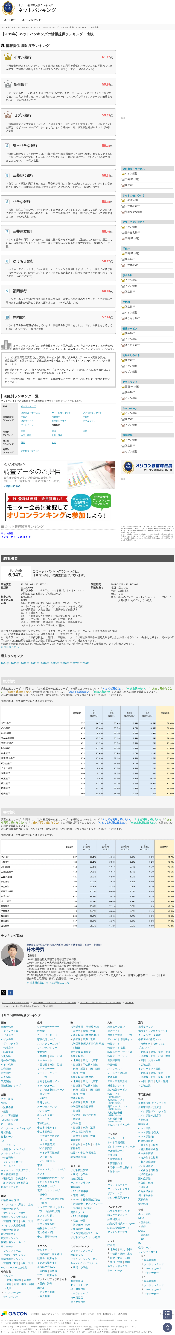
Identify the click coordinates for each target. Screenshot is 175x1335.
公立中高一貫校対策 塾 (83, 1114)
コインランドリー (47, 1047)
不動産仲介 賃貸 (10, 1229)
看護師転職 (113, 1060)
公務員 (76, 1208)
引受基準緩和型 (149, 1149)
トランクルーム (46, 1085)
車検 (39, 1165)
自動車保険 (7, 1026)
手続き (24, 417)
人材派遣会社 (114, 1119)
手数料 (86, 417)
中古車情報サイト (47, 1127)
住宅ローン (7, 1136)
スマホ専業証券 (9, 1115)
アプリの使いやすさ (92, 413)
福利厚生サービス (47, 1228)
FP (74, 1191)
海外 (49, 1283)
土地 (30, 1204)
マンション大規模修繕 (13, 1225)
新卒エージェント (117, 1107)
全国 (127, 1262)
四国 (143, 1060)
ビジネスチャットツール (121, 1146)
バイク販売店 (44, 1148)
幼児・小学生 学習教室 (83, 1152)
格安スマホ (159, 1043)
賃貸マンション (9, 1238)
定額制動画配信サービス (51, 1177)
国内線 (43, 1271)
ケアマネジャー (94, 1203)
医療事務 (83, 1191)
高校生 (76, 1144)
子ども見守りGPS (47, 1236)
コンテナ (45, 1093)
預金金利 (56, 417)
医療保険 (6, 1072)
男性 (23, 442)
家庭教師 (75, 1148)
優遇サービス (27, 421)
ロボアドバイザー (11, 1187)
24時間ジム (77, 1255)
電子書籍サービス (47, 1186)
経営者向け (116, 1159)
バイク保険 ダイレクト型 (152, 1111)
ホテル (41, 1287)
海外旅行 (57, 1254)
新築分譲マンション (12, 1259)
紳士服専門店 (78, 1289)
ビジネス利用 (47, 1292)
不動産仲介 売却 (10, 1200)
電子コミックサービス (49, 1190)
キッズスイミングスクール (84, 1263)
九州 (30, 1221)
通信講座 (75, 1187)
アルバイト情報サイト (119, 1039)
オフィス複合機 (46, 1224)
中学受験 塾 (77, 1098)
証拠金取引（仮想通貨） (17, 1182)
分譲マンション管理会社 (14, 1217)
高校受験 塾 (77, 1056)
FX (2, 1140)
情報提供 (127, 435)
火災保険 (6, 1056)
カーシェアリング (47, 1106)
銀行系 (7, 1149)
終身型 (144, 1145)
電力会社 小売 (45, 1232)
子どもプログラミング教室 (85, 1237)
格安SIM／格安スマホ (150, 1039)
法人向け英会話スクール (84, 1233)
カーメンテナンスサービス (52, 1169)
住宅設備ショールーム (13, 1242)
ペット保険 (7, 1064)
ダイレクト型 (10, 1030)
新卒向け (115, 1171)
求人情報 (122, 1314)
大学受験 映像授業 (81, 1051)
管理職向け (116, 1163)
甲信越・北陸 (90, 1064)
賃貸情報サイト (9, 1234)
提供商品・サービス (30, 413)
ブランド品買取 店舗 (48, 1211)
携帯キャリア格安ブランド (153, 1030)
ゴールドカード (12, 1166)
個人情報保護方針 (70, 1314)
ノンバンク (19, 1149)
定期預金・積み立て (30, 451)
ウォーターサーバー (48, 1026)
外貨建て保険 (145, 1182)
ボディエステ (114, 1193)
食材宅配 (42, 1051)
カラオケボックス (117, 1266)
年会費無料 (9, 1157)
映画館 (111, 1245)
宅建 (75, 1195)
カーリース (43, 1119)
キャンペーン (27, 425)
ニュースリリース (50, 1314)
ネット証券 (7, 1098)
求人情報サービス (117, 1089)
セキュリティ (89, 421)
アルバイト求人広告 (118, 1124)
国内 (42, 1283)
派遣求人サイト (116, 1085)
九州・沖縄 (57, 435)
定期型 (154, 1145)
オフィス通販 (44, 1219)
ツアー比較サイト (47, 1275)
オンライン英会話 (80, 1182)
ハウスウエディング (118, 1211)
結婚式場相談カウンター (121, 1223)
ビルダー (8, 1275)
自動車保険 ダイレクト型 (152, 1103)
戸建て (22, 1204)
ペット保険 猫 (146, 1136)
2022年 (25, 663)
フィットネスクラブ (82, 1250)
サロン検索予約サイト (119, 1197)
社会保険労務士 (91, 1199)
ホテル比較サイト (47, 1262)
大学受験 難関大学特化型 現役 (87, 1043)
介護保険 (143, 1187)
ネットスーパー (46, 1068)
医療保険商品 (145, 1140)
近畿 (85, 431)
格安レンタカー (46, 1114)
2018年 (65, 663)
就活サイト (113, 1030)
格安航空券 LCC (46, 1266)
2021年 (35, 663)
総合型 (43, 1194)
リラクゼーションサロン (84, 1259)
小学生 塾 (76, 1123)
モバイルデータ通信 (149, 1035)
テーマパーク (114, 1270)
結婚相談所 (113, 1219)
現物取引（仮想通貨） (15, 1178)
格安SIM (145, 1043)
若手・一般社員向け (121, 1167)
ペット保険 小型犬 (148, 1132)
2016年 (85, 663)
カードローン (8, 1145)
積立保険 (143, 1203)
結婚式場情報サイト (118, 1227)
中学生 (86, 1144)
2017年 (75, 663)
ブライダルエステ (117, 1185)
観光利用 (45, 1296)
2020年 (45, 663)
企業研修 (112, 1154)
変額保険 (143, 1199)
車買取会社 (43, 1123)
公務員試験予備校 (80, 1229)
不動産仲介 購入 (10, 1208)
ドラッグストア (79, 1285)
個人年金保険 (145, 1195)
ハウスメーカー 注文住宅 (14, 1267)
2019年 (55, 663)
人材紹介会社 (114, 1113)
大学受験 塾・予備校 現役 (85, 1026)
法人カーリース (116, 1138)
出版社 (43, 1203)
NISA (4, 1103)
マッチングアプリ (117, 1232)
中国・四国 (26, 435)
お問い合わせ (87, 1314)
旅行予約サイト (46, 1250)
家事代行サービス (47, 1039)
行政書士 (78, 1203)
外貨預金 (6, 1132)
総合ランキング (28, 406)
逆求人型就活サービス (119, 1035)
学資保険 (6, 1081)
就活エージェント (117, 1026)
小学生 (96, 1144)
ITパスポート (90, 1208)
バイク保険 (7, 1039)
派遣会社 (112, 1077)
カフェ (41, 1173)
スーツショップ (79, 1293)
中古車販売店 (44, 1131)
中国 (167, 1056)
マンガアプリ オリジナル (51, 1207)
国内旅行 (45, 1254)
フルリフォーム (12, 1250)
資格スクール (78, 1212)
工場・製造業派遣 (117, 1081)
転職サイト (113, 1043)
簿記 (82, 1195)
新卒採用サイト (116, 1101)
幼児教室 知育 (78, 1156)
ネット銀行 (7, 533)
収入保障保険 (148, 1161)
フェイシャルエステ (118, 1189)
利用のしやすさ (59, 421)
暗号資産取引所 (9, 1174)
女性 (54, 442)
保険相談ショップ (11, 1085)
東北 (9, 1280)
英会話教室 (77, 1178)
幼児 (75, 1174)
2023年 (15, 663)
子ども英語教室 (79, 1170)
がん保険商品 (145, 1166)
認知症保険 (144, 1178)
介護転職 (112, 1064)
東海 (54, 431)
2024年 (5, 663)
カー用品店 (77, 1297)
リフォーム (7, 1246)
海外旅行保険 (8, 1060)
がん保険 (6, 1077)
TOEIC (77, 1199)
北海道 (76, 1060)
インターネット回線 (149, 1068)
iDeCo (141, 1230)
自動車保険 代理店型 (149, 1107)
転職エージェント (117, 1056)
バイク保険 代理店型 (149, 1115)
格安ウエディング (117, 1215)
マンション (9, 1204)
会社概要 (35, 1314)
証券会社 (8, 1107)
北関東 (17, 1280)
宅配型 (43, 1098)
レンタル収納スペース (52, 1089)
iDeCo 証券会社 (9, 1119)
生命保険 (6, 1068)
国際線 (53, 1271)
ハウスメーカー (12, 1292)
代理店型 (8, 1035)
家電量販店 (77, 1280)
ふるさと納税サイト (48, 1081)
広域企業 (146, 1064)
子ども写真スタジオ (48, 1182)
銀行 (5, 1111)
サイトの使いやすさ (61, 413)
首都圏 (7, 1221)
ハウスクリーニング (48, 1043)
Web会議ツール (116, 1150)
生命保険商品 (145, 1153)
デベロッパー (10, 1296)
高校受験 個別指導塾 (82, 1077)
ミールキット (44, 1060)
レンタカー (43, 1110)
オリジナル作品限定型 (52, 1198)
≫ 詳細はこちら (10, 646)
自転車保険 (7, 1051)
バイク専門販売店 (50, 1152)
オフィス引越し (46, 1215)
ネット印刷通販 (116, 1142)
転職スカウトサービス (119, 1051)
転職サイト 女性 (116, 1047)
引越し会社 (43, 1102)
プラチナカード (152, 1272)
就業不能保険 (145, 1174)
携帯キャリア (145, 1026)
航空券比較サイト (47, 1258)
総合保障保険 (145, 1191)
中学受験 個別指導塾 (82, 1106)
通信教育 (75, 1140)
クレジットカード (11, 1153)
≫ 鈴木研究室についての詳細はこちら (48, 982)
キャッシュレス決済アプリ (16, 1170)
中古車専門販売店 (50, 1135)
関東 (23, 431)
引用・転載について (106, 1314)
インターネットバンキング (16, 537)
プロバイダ (144, 1047)
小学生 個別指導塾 (81, 1131)
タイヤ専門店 (78, 1301)
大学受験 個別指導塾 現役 (85, 1035)
